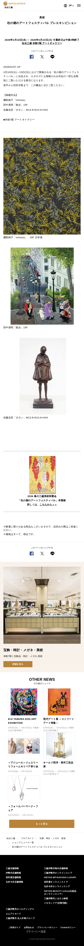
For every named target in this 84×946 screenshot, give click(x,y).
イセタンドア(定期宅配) (55, 903)
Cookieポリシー (67, 927)
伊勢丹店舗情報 (13, 873)
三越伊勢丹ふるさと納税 (56, 898)
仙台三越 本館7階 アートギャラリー (42, 43)
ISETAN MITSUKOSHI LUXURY (60, 877)
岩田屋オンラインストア (56, 882)
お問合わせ (29, 927)
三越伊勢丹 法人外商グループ (20, 918)
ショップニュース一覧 (23, 842)
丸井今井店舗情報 (14, 882)
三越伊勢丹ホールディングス (20, 909)
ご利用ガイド (15, 927)
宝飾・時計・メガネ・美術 (53, 838)
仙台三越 (10, 838)
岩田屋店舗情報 (13, 877)
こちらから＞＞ (48, 504)
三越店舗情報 (12, 868)
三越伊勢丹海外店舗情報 (56, 868)
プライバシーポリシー (47, 927)
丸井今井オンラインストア (57, 886)
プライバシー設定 (36, 931)
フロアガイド (27, 838)
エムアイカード (13, 914)
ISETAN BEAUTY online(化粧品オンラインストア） (60, 892)
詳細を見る (17, 664)
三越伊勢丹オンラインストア (58, 873)
